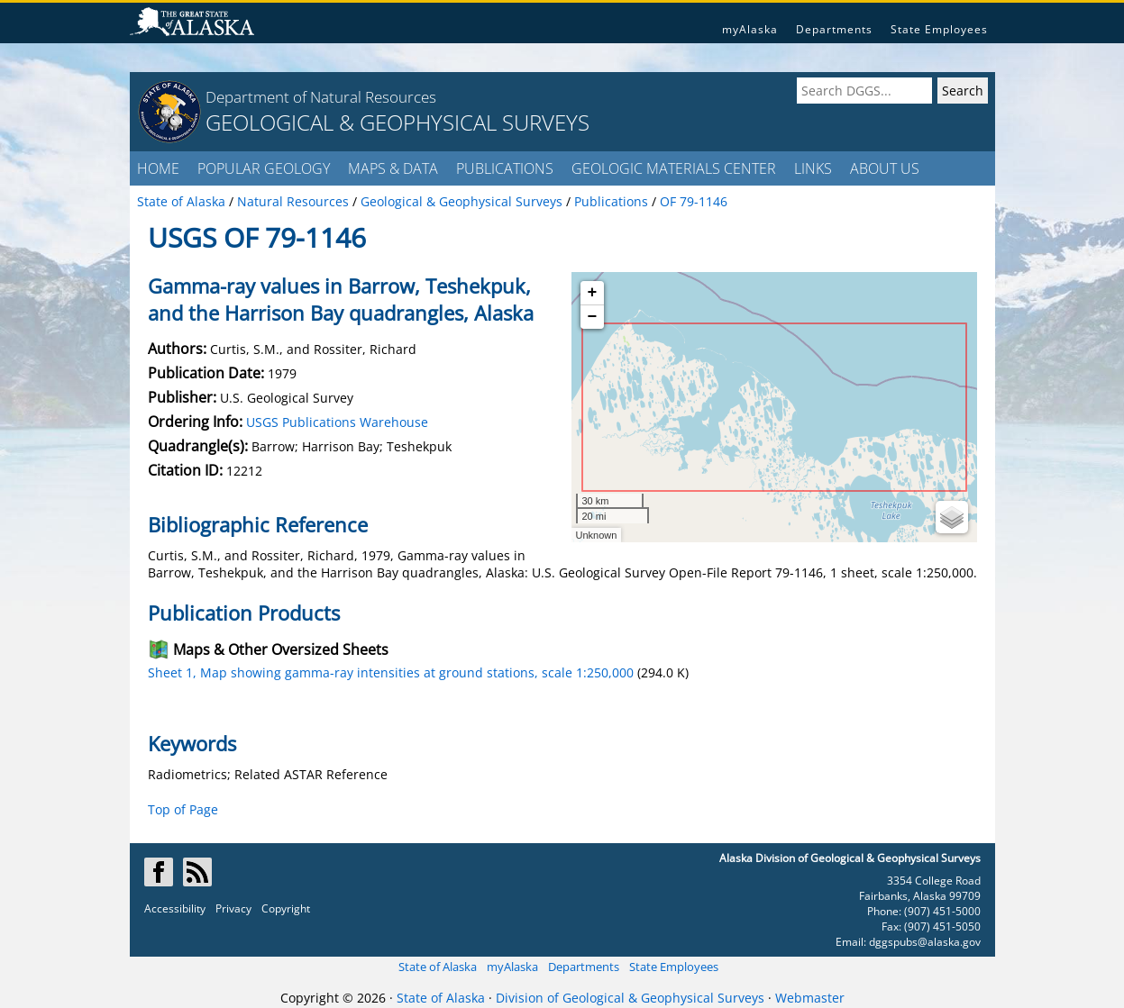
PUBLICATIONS (504, 168)
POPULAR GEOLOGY (263, 168)
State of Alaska (437, 966)
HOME (158, 168)
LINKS (813, 168)
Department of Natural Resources (321, 96)
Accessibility (175, 908)
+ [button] (593, 293)
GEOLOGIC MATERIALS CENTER (673, 168)
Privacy (233, 908)
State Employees (939, 29)
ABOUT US (884, 168)
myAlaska (750, 29)
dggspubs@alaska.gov (925, 941)
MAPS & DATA (393, 168)
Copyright (285, 908)
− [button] (593, 317)
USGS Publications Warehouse (337, 422)
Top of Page (183, 809)
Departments (834, 29)
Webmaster (810, 997)
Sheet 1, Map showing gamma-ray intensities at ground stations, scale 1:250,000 (391, 672)
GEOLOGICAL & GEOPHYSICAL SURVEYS (397, 122)
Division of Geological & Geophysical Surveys (630, 997)
